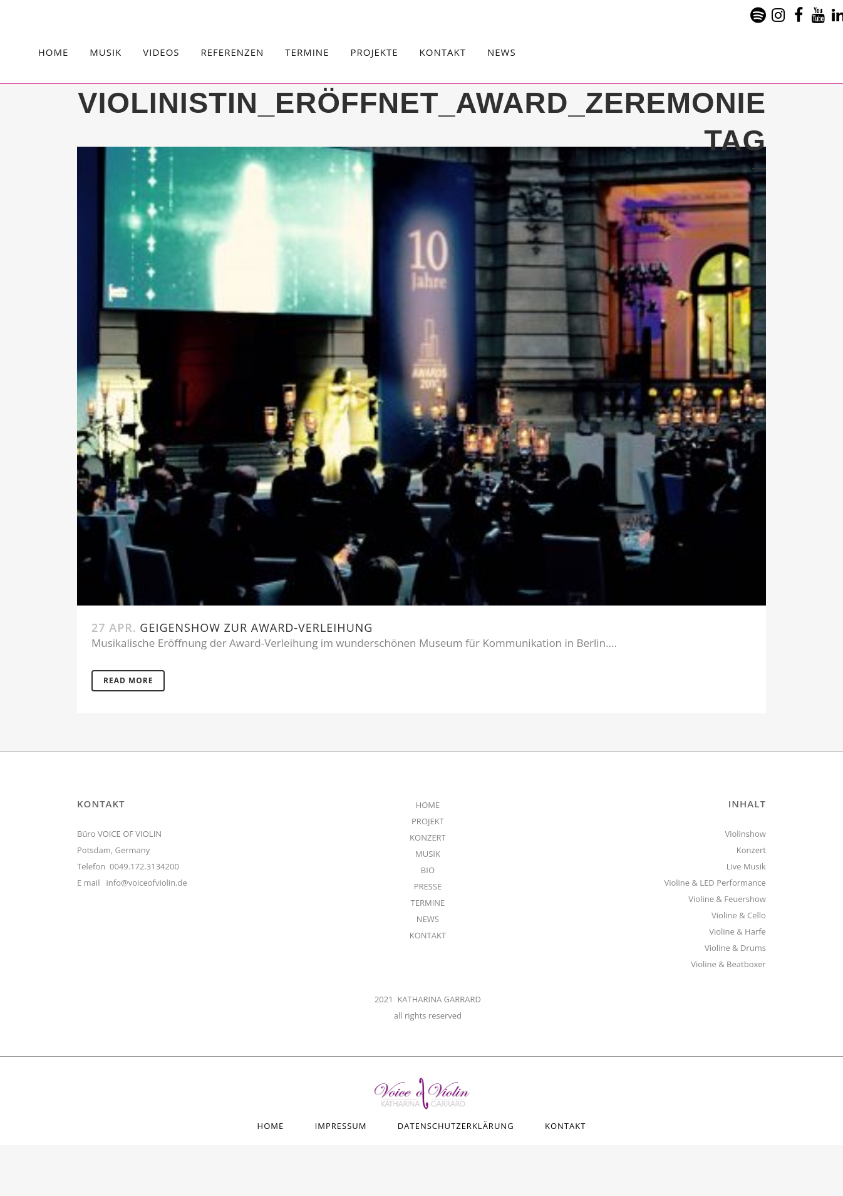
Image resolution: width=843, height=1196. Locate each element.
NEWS (427, 919)
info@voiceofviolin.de (146, 882)
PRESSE (428, 886)
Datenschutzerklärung (456, 1125)
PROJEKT (427, 821)
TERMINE (428, 902)
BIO (428, 870)
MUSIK (427, 853)
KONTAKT (428, 935)
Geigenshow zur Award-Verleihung (256, 627)
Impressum (341, 1125)
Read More (128, 680)
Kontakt (565, 1125)
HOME (428, 804)
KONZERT (428, 837)
